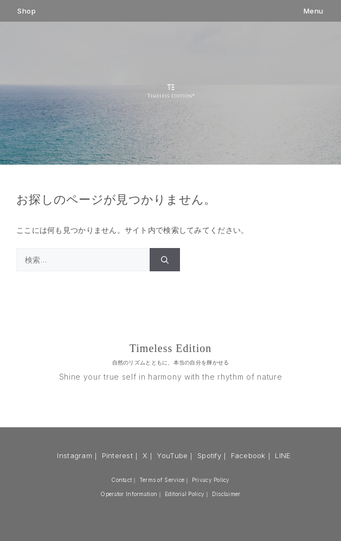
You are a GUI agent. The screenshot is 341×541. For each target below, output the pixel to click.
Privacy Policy (211, 480)
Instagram (74, 455)
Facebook (248, 455)
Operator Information (128, 494)
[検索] (165, 259)
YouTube (172, 455)
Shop (26, 11)
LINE (283, 455)
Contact (121, 480)
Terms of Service (161, 480)
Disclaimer (226, 494)
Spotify (209, 455)
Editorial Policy (184, 494)
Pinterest (117, 455)
